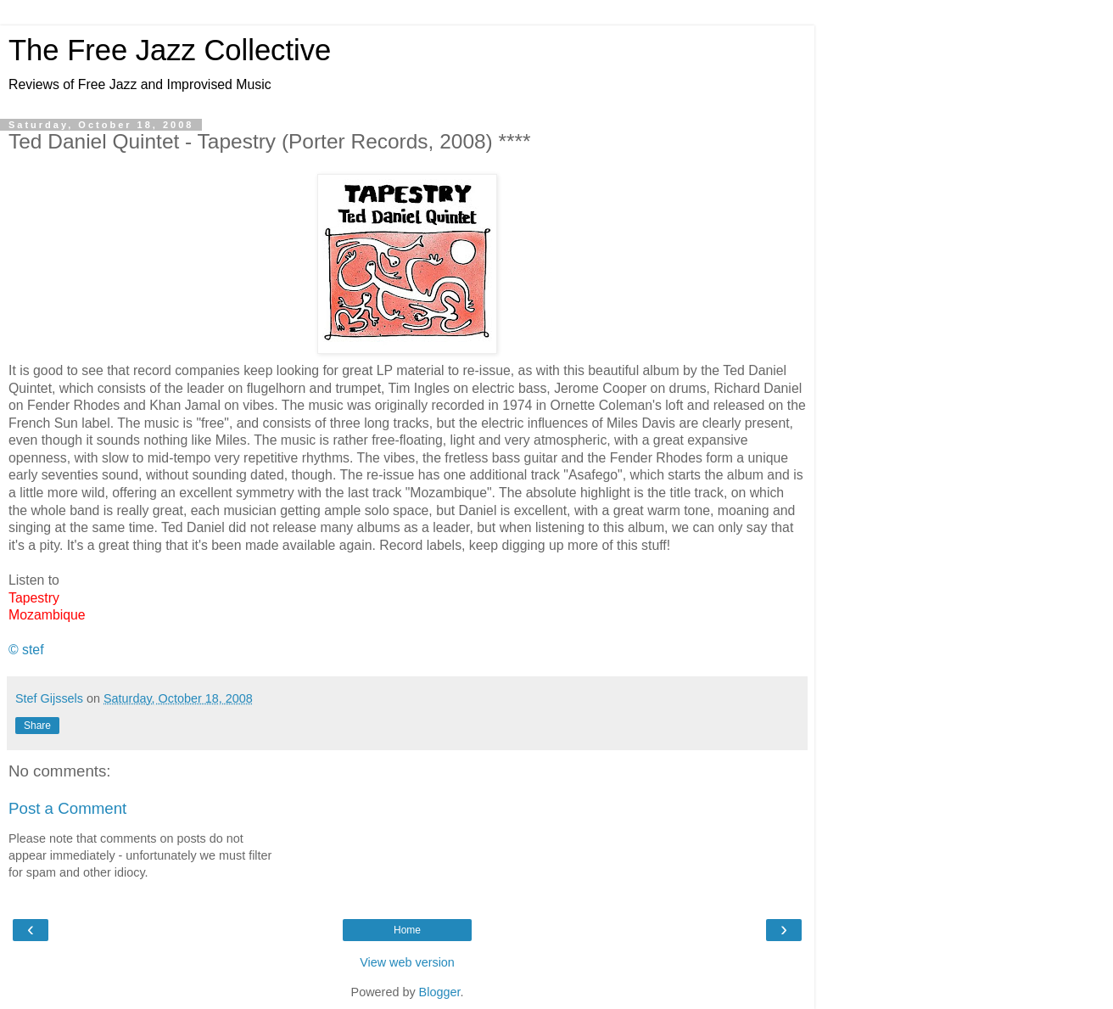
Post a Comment (67, 808)
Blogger (440, 992)
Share (37, 726)
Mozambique (47, 615)
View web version (407, 962)
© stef (26, 649)
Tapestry (33, 598)
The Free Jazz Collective (169, 50)
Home (407, 930)
